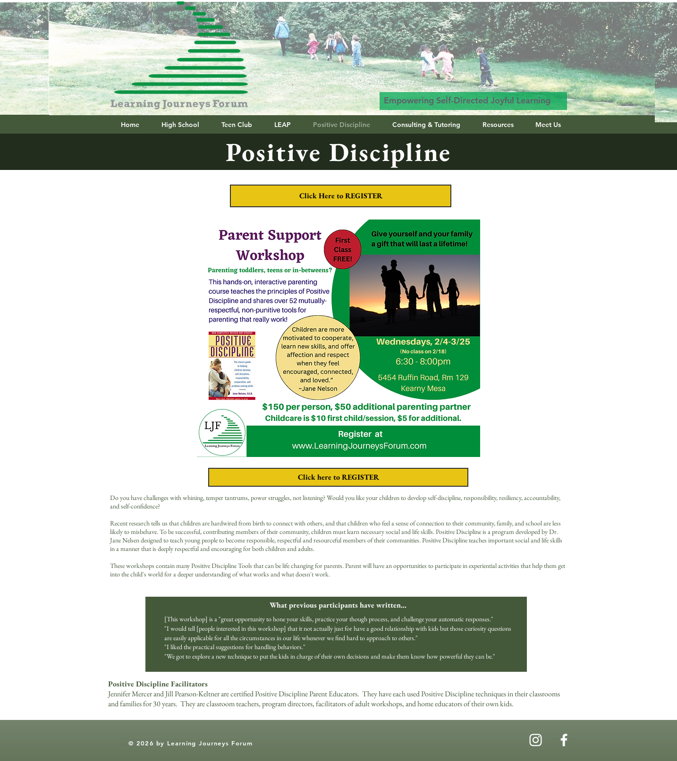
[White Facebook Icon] (564, 740)
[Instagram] (535, 740)
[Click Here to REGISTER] (340, 196)
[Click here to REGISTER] (338, 477)
